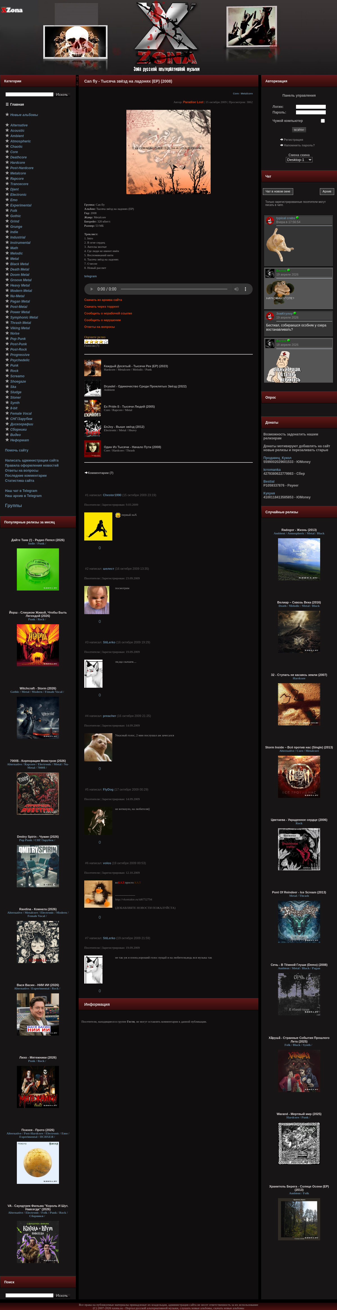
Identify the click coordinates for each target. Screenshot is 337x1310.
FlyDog (108, 789)
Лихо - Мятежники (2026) (37, 1057)
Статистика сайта (19, 481)
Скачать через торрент (101, 306)
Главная (17, 104)
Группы (13, 505)
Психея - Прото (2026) (38, 1130)
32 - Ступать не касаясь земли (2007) (299, 674)
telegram (90, 276)
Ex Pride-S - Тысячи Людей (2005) (129, 406)
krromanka (272, 470)
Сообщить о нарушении (102, 320)
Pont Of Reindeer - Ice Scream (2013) (299, 892)
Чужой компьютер (288, 121)
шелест (108, 568)
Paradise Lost (193, 102)
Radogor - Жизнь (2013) (298, 530)
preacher (109, 716)
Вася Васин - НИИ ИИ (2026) (38, 985)
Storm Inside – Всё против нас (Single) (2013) (299, 747)
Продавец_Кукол (277, 458)
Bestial (268, 481)
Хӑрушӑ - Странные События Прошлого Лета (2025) (299, 1039)
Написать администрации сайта (32, 460)
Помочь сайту (16, 450)
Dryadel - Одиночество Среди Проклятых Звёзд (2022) (145, 386)
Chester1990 (112, 495)
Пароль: (279, 112)
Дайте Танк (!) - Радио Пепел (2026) (37, 540)
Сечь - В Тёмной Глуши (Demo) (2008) (299, 964)
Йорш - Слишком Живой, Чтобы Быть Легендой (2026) (38, 614)
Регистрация (293, 139)
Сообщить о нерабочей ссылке (108, 313)
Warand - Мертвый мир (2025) (299, 1114)
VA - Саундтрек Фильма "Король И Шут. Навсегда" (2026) (38, 1207)
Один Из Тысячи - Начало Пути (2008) (132, 447)
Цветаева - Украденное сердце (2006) (299, 819)
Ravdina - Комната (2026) (37, 909)
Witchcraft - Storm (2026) (38, 688)
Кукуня (269, 493)
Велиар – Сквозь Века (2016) (299, 602)
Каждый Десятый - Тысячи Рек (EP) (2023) (136, 366)
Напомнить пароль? (299, 145)
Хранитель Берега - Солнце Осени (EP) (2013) (299, 1188)
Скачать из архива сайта (103, 299)
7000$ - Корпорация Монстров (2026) (38, 760)
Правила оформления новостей (32, 465)
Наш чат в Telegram (21, 491)
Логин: (278, 107)
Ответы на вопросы (21, 471)
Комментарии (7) (98, 472)
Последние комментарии (26, 476)
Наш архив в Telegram (23, 496)
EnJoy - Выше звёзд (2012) (124, 426)
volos (107, 863)
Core (236, 93)
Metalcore (247, 93)
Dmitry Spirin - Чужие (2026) (38, 836)
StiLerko (109, 642)
